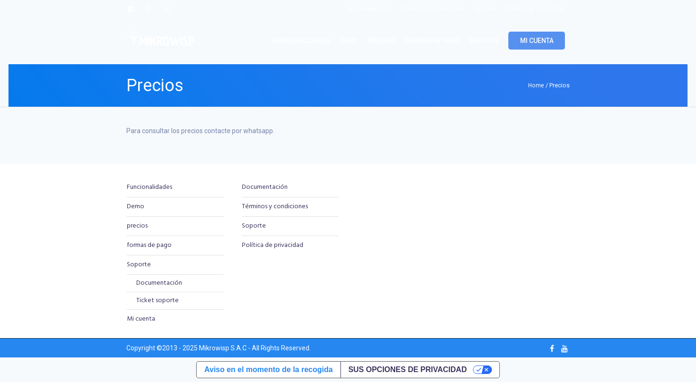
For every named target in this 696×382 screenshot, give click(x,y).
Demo (135, 206)
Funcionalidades (149, 187)
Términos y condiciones (275, 206)
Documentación (159, 283)
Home (536, 86)
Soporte (139, 264)
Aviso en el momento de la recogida (268, 369)
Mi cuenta (141, 319)
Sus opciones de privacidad (407, 369)
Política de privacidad (272, 245)
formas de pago (149, 245)
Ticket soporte (157, 300)
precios (137, 226)
